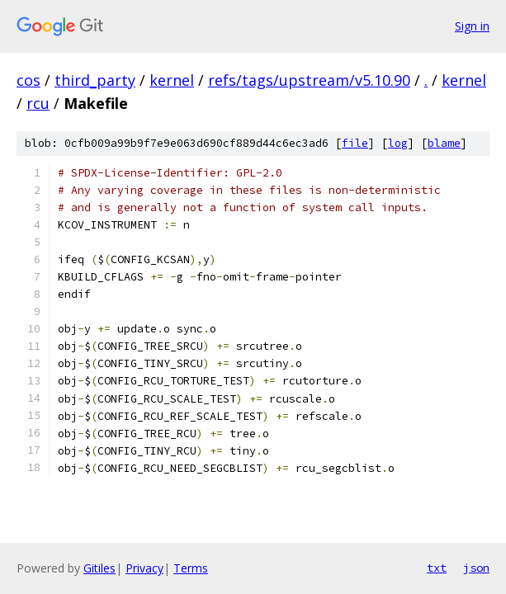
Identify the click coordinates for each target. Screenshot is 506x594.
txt (437, 567)
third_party (94, 80)
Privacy (144, 568)
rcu (38, 103)
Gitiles (99, 568)
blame (444, 143)
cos (28, 80)
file (355, 143)
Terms (190, 568)
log (398, 143)
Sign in (472, 26)
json (476, 567)
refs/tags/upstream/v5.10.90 (309, 80)
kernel (171, 80)
